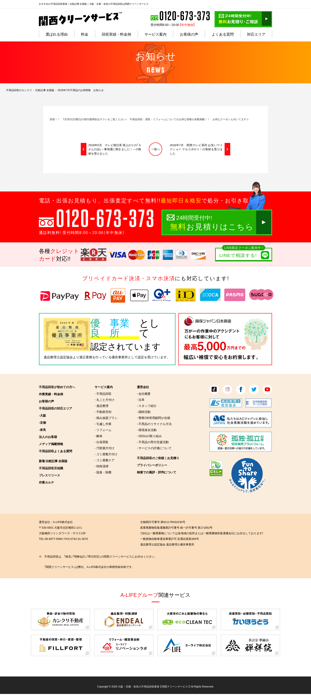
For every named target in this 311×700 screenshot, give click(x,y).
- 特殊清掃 (101, 466)
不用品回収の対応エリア (55, 408)
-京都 (42, 422)
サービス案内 (104, 387)
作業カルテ (46, 482)
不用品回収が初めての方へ (57, 387)
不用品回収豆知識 (51, 468)
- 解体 (98, 436)
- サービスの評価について (154, 448)
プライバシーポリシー (152, 465)
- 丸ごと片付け (104, 399)
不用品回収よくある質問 (55, 451)
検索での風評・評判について (156, 472)
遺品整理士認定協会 (58, 357)
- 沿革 (141, 399)
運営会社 (143, 387)
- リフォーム (103, 430)
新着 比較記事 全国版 (53, 461)
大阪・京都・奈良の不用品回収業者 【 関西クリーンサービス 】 (154, 686)
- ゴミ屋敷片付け (106, 454)
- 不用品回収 (103, 393)
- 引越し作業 (103, 424)
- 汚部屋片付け (104, 448)
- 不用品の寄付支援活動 (153, 442)
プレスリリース (49, 475)
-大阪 (42, 415)
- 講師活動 (144, 411)
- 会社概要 (144, 393)
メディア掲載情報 (51, 444)
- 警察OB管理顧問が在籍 (153, 418)
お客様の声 (46, 401)
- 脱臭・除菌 (103, 472)
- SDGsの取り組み (149, 436)
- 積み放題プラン (106, 418)
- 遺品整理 (101, 405)
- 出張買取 (101, 442)
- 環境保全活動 (147, 430)
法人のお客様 (48, 437)
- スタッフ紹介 (147, 405)
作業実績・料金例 (51, 394)
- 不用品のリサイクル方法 (154, 424)
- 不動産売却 (103, 411)
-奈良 (42, 429)
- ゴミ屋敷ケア (104, 460)
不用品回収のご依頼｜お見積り (158, 458)
